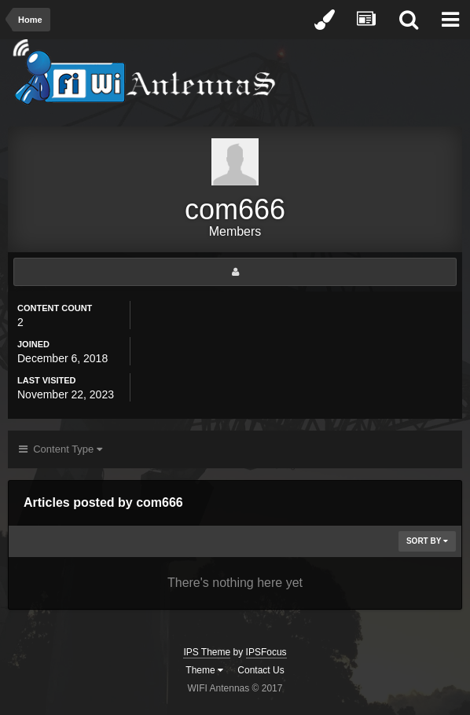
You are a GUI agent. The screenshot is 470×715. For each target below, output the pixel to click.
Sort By (427, 541)
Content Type (60, 449)
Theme (204, 670)
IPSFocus (266, 652)
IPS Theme (206, 652)
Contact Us (260, 670)
